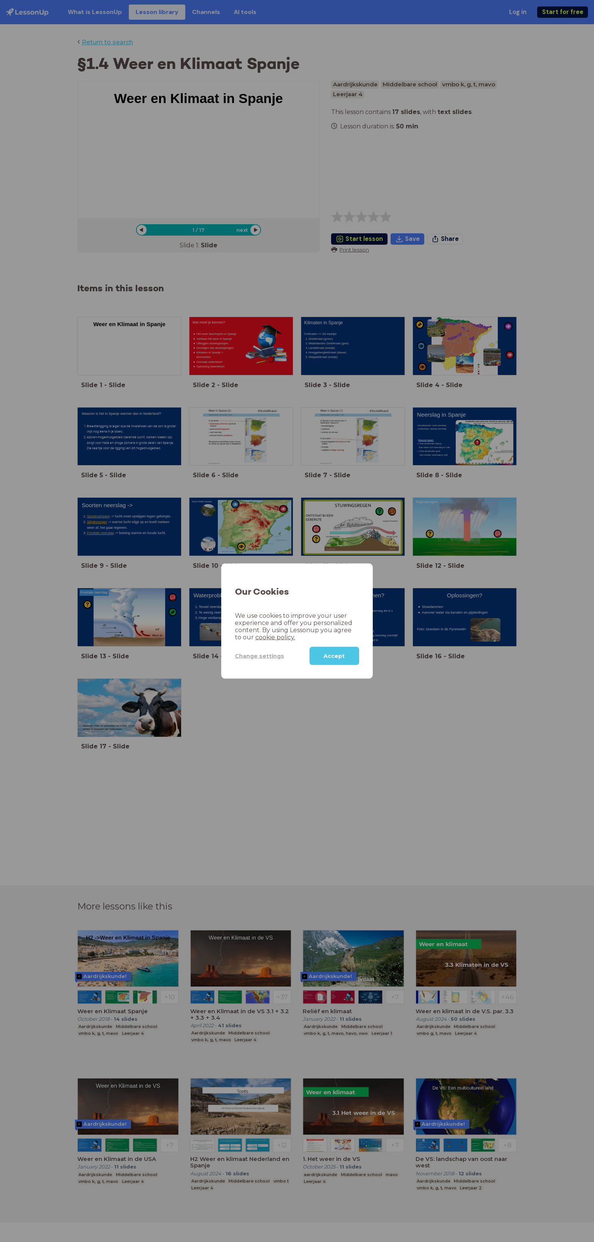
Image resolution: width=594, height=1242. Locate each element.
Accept (334, 656)
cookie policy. (275, 637)
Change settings (259, 655)
